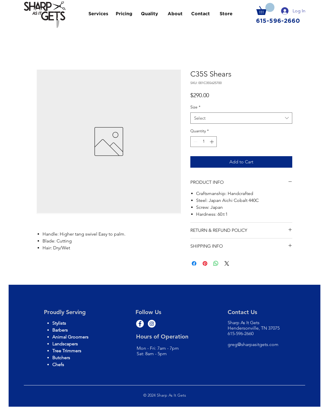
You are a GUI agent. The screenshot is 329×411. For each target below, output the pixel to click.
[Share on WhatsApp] (215, 263)
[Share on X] (226, 263)
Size (195, 107)
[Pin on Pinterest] (205, 263)
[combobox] (241, 118)
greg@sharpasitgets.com (253, 344)
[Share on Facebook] (194, 263)
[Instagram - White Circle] (152, 324)
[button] (265, 9)
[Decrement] (194, 142)
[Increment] (212, 142)
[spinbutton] (203, 142)
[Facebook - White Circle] (140, 324)
